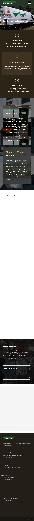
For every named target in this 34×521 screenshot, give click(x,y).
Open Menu (29, 2)
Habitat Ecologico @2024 (25, 519)
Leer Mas (2, 24)
